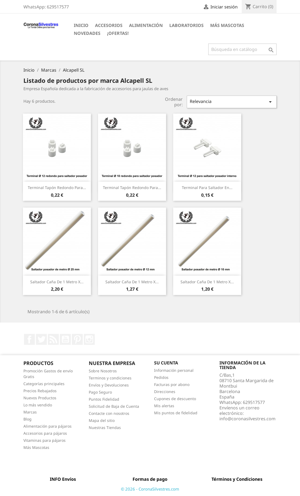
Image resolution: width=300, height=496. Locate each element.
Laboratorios (186, 25)
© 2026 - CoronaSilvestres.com (150, 489)
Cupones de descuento (175, 398)
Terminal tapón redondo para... (57, 187)
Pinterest (77, 339)
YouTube (65, 339)
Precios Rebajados (40, 390)
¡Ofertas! (118, 33)
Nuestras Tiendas (105, 427)
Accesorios (109, 25)
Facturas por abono (171, 384)
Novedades (87, 33)
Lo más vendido (37, 404)
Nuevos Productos (39, 397)
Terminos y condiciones (110, 378)
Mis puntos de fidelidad (175, 412)
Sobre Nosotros (103, 370)
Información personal (174, 370)
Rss (53, 339)
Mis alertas (164, 405)
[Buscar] (242, 49)
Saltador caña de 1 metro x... (57, 281)
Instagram (89, 339)
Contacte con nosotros (109, 413)
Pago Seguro (100, 392)
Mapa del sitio (102, 420)
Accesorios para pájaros (45, 433)
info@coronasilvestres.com (247, 419)
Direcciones (164, 391)
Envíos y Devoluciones (109, 385)
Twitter (41, 339)
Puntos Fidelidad (104, 399)
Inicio (81, 25)
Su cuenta (166, 363)
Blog (27, 419)
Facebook (29, 339)
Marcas (30, 412)
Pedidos (161, 377)
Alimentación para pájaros (47, 426)
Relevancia (232, 101)
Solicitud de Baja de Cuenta (114, 406)
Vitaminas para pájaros (44, 440)
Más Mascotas (227, 25)
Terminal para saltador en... (207, 187)
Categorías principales (44, 383)
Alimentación (146, 25)
